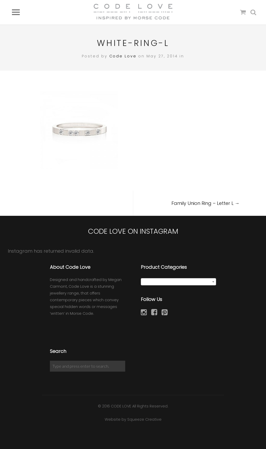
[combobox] (178, 281)
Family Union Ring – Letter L (205, 203)
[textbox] (178, 282)
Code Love (123, 56)
